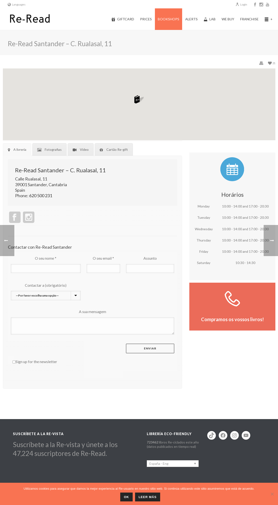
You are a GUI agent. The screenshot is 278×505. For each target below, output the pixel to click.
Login (241, 4)
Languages (17, 4)
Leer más (148, 497)
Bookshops (168, 19)
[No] (272, 494)
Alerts (191, 19)
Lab (210, 19)
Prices (146, 19)
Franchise (249, 19)
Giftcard (122, 19)
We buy (228, 19)
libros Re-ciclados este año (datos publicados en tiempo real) (173, 444)
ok (126, 497)
